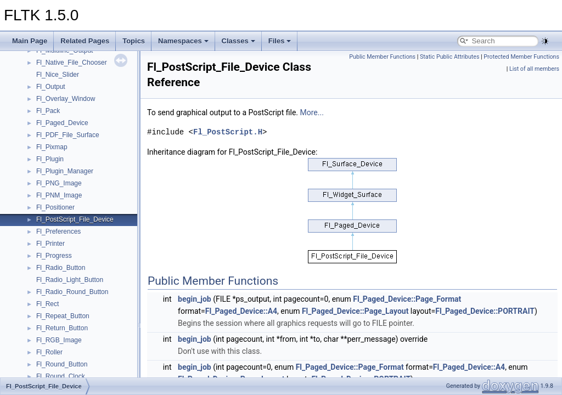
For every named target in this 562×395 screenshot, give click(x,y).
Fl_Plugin (50, 159)
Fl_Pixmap (52, 147)
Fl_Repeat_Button (62, 316)
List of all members (534, 68)
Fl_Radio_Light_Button (69, 280)
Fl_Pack (48, 111)
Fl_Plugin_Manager (64, 171)
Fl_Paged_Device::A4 (241, 311)
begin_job (194, 299)
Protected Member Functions (521, 56)
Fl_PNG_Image (59, 183)
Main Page (29, 41)
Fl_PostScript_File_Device (75, 219)
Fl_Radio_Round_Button (72, 292)
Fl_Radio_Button (60, 268)
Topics (133, 41)
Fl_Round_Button (61, 364)
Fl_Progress (54, 255)
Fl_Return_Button (62, 328)
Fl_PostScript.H (227, 132)
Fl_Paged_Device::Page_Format (407, 299)
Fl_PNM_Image (59, 195)
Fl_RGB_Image (59, 340)
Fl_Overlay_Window (65, 99)
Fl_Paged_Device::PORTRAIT (485, 311)
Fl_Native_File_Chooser (71, 62)
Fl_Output (50, 87)
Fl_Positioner (55, 207)
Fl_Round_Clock (60, 376)
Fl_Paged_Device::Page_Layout (355, 311)
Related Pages (84, 41)
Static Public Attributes (449, 56)
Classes (238, 41)
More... (312, 112)
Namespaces (183, 41)
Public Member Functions (382, 56)
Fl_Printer (50, 243)
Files (279, 41)
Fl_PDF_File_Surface (67, 135)
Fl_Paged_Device (62, 123)
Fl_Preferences (58, 231)
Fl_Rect (47, 304)
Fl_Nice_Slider (57, 74)
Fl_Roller (49, 352)
